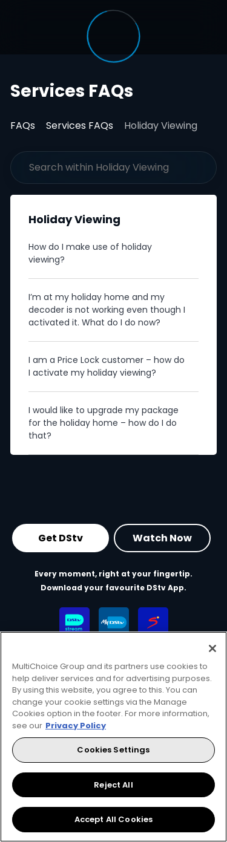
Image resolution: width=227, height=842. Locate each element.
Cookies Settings (113, 750)
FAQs (22, 125)
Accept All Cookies (113, 819)
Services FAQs (79, 125)
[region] (113, 737)
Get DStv (60, 538)
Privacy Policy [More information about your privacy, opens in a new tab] (75, 725)
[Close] (212, 648)
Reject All (113, 785)
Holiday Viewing (160, 125)
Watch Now (162, 538)
